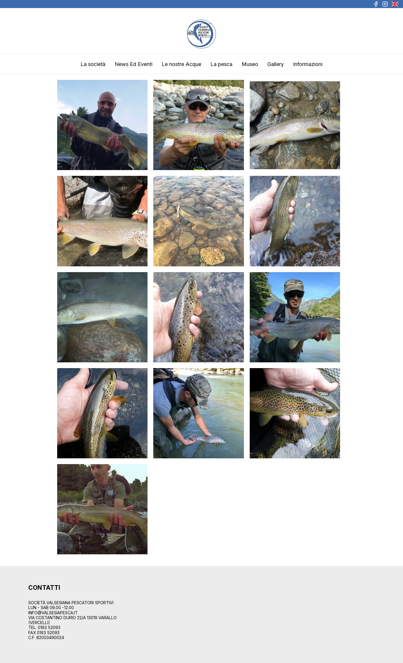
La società (93, 64)
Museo (250, 64)
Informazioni (307, 64)
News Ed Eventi (133, 64)
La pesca (221, 64)
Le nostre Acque (181, 64)
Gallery (275, 64)
